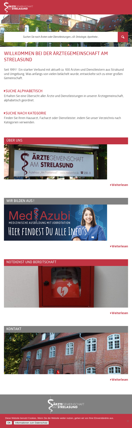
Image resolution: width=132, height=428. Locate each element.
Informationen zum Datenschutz (31, 422)
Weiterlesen (120, 185)
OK (9, 422)
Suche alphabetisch (24, 91)
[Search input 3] (61, 37)
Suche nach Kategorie (26, 113)
